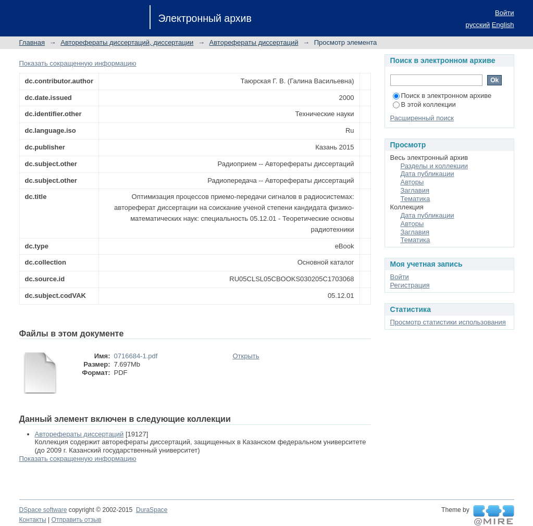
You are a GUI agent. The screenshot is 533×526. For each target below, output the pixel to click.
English (503, 25)
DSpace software (43, 510)
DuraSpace (151, 510)
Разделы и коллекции (434, 166)
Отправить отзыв (77, 519)
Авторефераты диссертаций (254, 42)
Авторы (412, 182)
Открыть (246, 356)
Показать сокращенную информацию (78, 63)
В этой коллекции (424, 104)
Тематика (415, 199)
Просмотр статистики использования (448, 322)
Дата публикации (427, 174)
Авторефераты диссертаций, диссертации (126, 42)
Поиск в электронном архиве (442, 95)
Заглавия (415, 190)
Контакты (32, 519)
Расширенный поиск (422, 118)
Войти (504, 13)
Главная (32, 42)
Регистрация (410, 285)
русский (478, 25)
